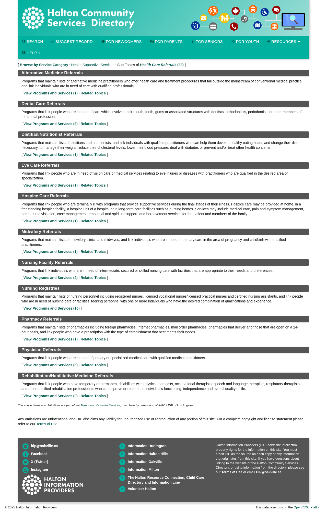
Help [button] (31, 53)
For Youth (244, 41)
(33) (162, 65)
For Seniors (206, 41)
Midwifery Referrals (41, 231)
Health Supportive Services (92, 65)
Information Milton (143, 470)
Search (32, 41)
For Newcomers (121, 41)
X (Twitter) (39, 462)
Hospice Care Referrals (45, 195)
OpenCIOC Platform (308, 507)
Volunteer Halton (142, 489)
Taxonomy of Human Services (100, 405)
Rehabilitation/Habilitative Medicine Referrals (67, 375)
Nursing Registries (40, 288)
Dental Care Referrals (43, 103)
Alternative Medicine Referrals (52, 72)
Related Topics (93, 93)
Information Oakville (145, 462)
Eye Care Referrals (40, 165)
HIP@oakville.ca (269, 472)
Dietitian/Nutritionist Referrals (51, 134)
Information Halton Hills (148, 454)
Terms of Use (46, 424)
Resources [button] (283, 41)
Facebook (39, 454)
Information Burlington (147, 446)
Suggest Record (71, 41)
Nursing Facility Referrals (47, 262)
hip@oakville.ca (44, 446)
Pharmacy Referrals (41, 319)
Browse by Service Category (44, 65)
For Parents (165, 41)
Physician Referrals (41, 349)
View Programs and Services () (51, 93)
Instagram (39, 470)
